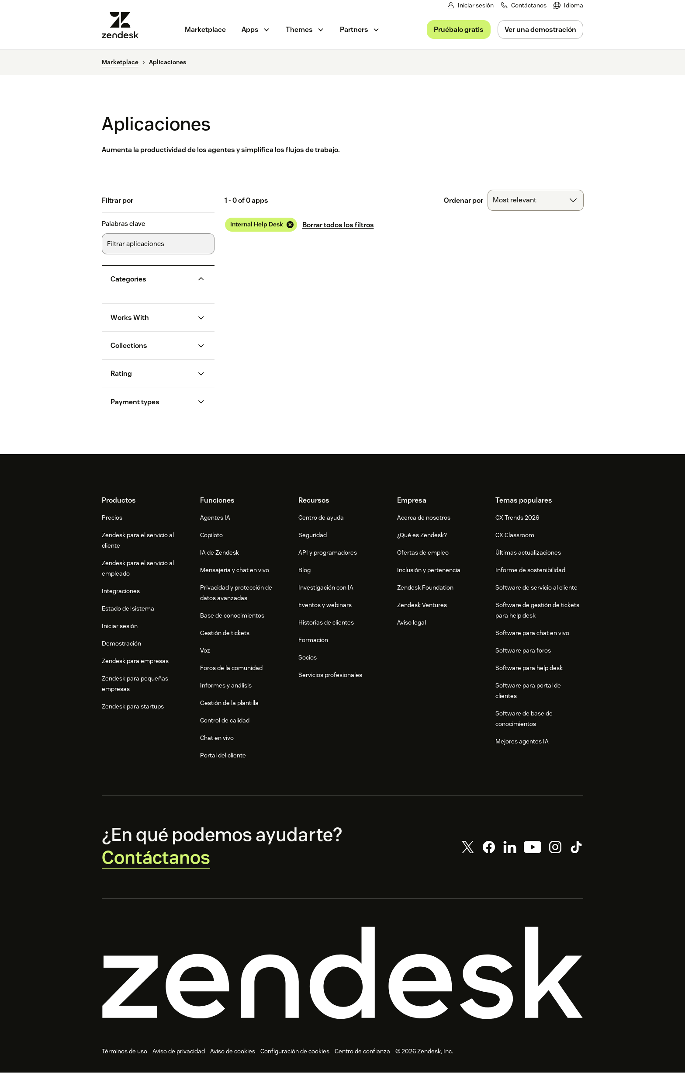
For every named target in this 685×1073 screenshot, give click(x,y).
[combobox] (536, 200)
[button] (151, 279)
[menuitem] (568, 5)
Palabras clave (123, 224)
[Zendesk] (342, 973)
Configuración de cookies (294, 1052)
